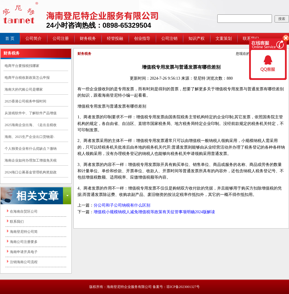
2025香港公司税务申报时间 (25, 101)
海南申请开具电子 (24, 252)
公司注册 (61, 38)
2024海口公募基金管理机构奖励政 (31, 172)
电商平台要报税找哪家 (22, 66)
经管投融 (115, 38)
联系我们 (17, 222)
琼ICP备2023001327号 (183, 287)
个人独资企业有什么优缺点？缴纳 (31, 149)
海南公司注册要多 (24, 242)
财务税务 (88, 38)
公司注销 (169, 38)
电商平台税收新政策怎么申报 (27, 78)
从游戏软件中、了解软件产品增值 (31, 113)
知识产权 (196, 38)
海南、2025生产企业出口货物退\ (29, 137)
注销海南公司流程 (24, 262)
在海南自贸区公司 (24, 211)
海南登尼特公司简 (24, 232)
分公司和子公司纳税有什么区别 (122, 205)
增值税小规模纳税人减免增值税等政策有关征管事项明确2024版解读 (154, 212)
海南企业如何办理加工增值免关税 (31, 160)
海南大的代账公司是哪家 (24, 89)
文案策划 (224, 38)
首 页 (9, 38)
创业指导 (142, 38)
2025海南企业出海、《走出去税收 (31, 125)
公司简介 (33, 38)
